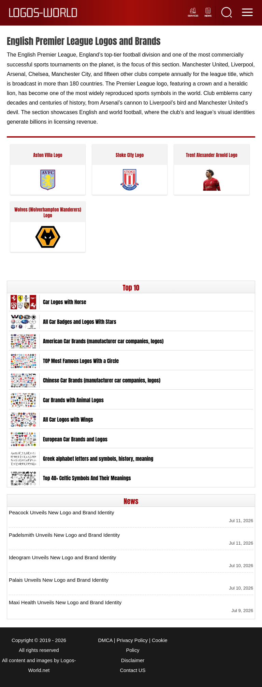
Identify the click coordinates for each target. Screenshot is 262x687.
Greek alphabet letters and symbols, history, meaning (98, 458)
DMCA (105, 640)
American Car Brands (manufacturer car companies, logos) (103, 341)
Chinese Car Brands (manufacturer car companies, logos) (101, 380)
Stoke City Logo (130, 155)
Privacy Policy (132, 640)
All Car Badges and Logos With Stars (79, 321)
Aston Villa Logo (47, 155)
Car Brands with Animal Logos (73, 400)
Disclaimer (132, 660)
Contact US (133, 670)
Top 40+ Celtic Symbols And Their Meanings (87, 478)
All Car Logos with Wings (68, 419)
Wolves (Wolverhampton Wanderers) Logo (47, 213)
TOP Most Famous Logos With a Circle (81, 361)
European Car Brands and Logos (75, 439)
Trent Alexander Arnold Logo (211, 155)
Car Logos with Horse (64, 302)
